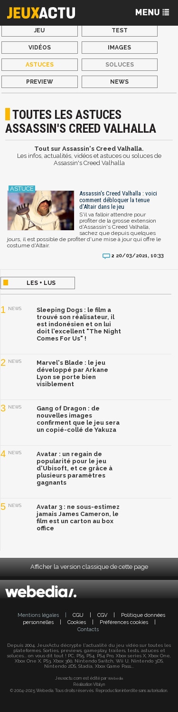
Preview (39, 81)
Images (119, 47)
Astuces (40, 64)
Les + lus (41, 283)
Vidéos (39, 47)
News (119, 81)
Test (120, 30)
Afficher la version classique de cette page (89, 566)
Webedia (115, 678)
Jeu (39, 30)
